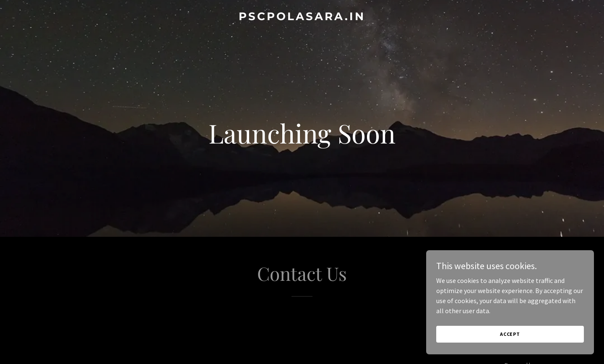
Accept (510, 334)
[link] (302, 17)
